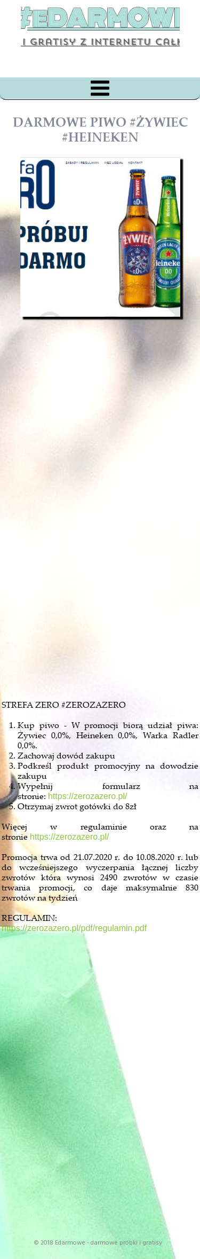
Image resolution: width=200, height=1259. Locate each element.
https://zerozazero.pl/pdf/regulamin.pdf (74, 928)
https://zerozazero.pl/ (87, 796)
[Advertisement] (109, 563)
